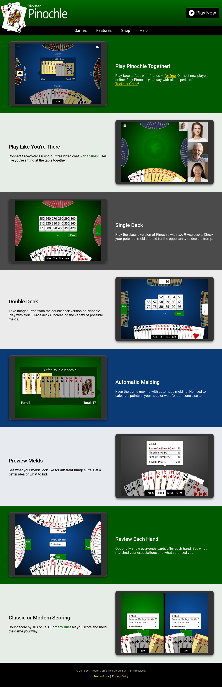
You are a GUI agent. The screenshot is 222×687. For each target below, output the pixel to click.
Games (80, 30)
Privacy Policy (120, 676)
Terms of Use (101, 676)
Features (104, 30)
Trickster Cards (126, 84)
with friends (89, 156)
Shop (125, 30)
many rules (62, 627)
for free (170, 76)
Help (144, 30)
